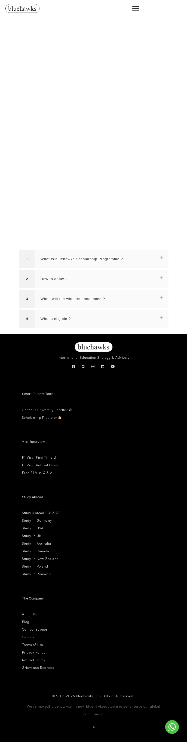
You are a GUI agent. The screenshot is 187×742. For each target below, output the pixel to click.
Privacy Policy (33, 652)
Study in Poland (35, 566)
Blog (25, 622)
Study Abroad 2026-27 (41, 513)
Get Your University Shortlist (47, 410)
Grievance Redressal (39, 668)
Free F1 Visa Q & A (37, 473)
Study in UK (31, 536)
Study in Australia (36, 543)
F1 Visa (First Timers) (39, 457)
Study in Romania (36, 574)
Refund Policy (33, 660)
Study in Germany (37, 520)
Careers (28, 637)
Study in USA (33, 528)
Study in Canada (35, 551)
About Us (29, 614)
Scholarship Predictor (42, 417)
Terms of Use (32, 645)
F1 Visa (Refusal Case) (40, 465)
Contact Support (35, 629)
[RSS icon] (93, 727)
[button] (93, 259)
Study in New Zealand (40, 559)
